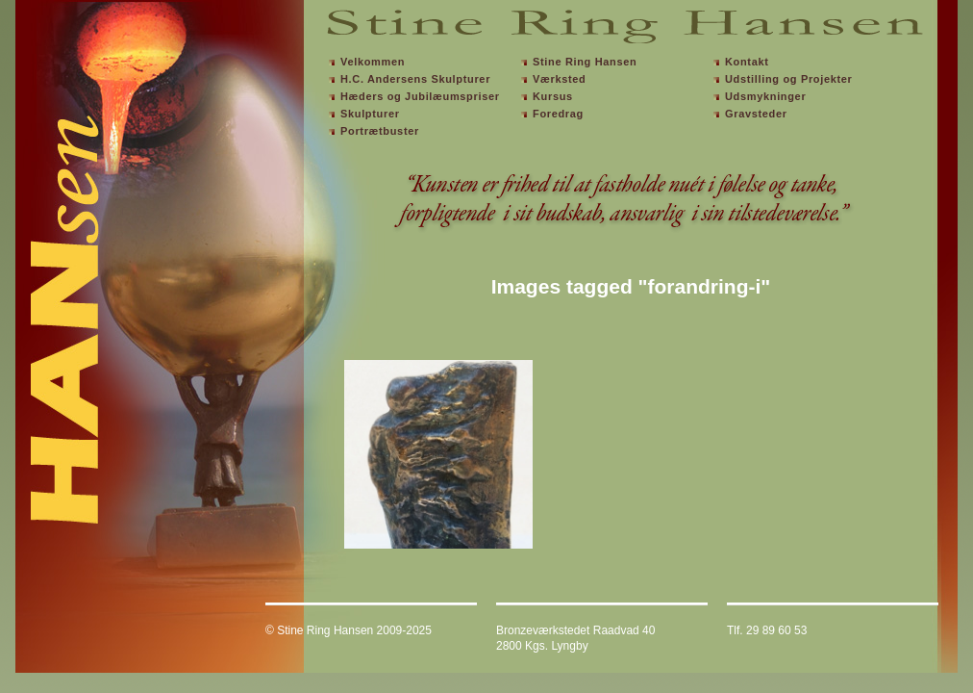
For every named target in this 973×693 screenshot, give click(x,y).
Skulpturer (370, 113)
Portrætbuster (379, 131)
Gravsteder (756, 113)
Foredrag (558, 113)
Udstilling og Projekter (789, 79)
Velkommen (372, 61)
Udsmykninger (765, 96)
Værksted (559, 79)
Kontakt (747, 61)
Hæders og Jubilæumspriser (420, 96)
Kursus (553, 96)
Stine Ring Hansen (584, 61)
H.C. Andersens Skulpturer (415, 79)
